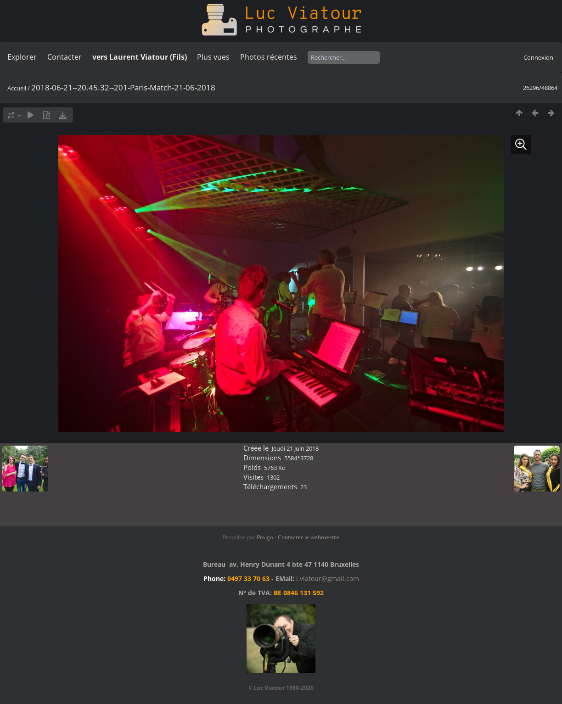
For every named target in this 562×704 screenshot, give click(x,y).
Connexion (538, 57)
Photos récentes (268, 57)
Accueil (16, 88)
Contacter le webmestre (308, 537)
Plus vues (213, 57)
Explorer (22, 57)
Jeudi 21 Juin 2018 (295, 448)
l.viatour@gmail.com (327, 578)
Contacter (64, 57)
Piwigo (265, 537)
